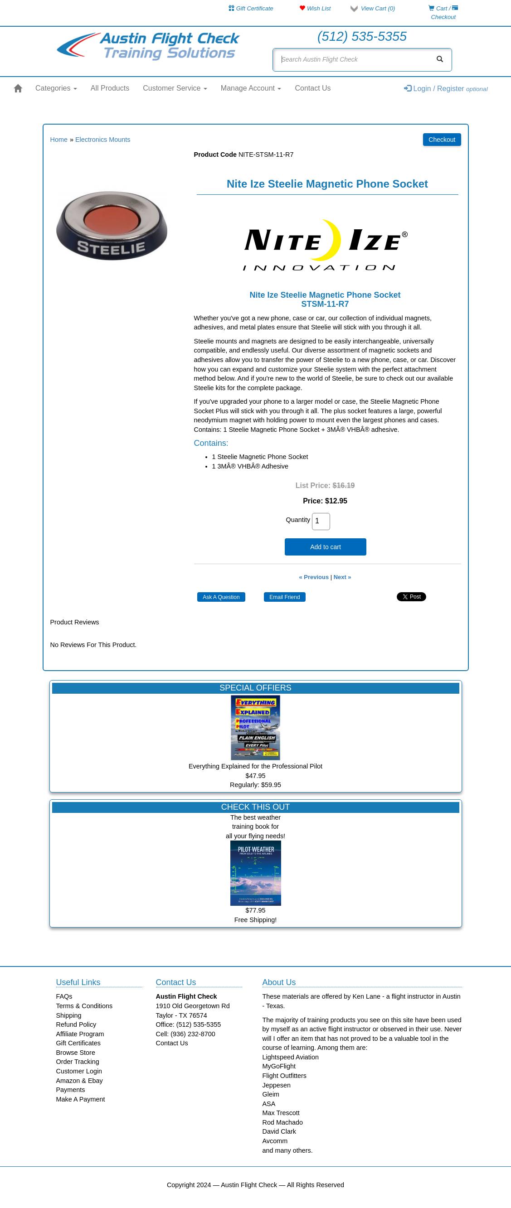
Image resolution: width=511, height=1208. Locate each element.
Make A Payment (80, 1099)
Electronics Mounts (103, 139)
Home (59, 139)
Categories (56, 88)
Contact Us (313, 88)
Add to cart (325, 547)
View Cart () (378, 8)
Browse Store (75, 1052)
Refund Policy (76, 1024)
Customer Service (175, 88)
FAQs (64, 996)
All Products (110, 88)
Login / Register (446, 88)
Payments (70, 1089)
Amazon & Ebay (79, 1080)
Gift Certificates (78, 1043)
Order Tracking (77, 1061)
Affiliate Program (80, 1034)
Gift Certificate (251, 8)
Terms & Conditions (84, 1006)
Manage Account (251, 88)
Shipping (69, 1015)
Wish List (315, 8)
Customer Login (79, 1071)
